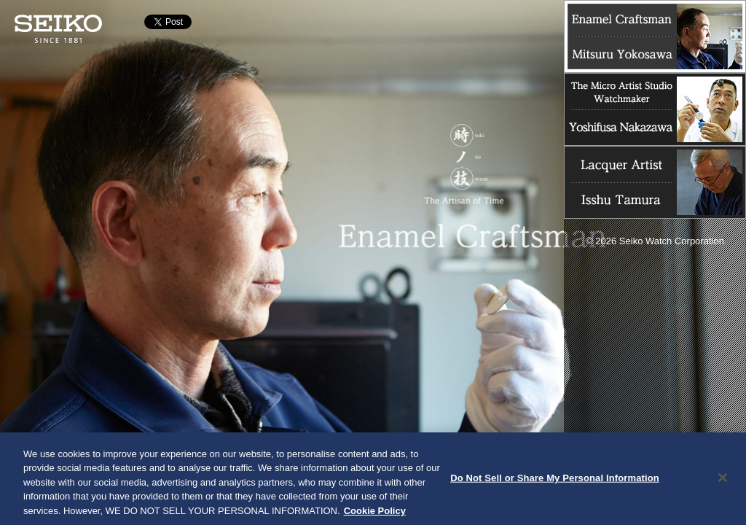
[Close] (723, 480)
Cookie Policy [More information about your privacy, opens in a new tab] (375, 513)
